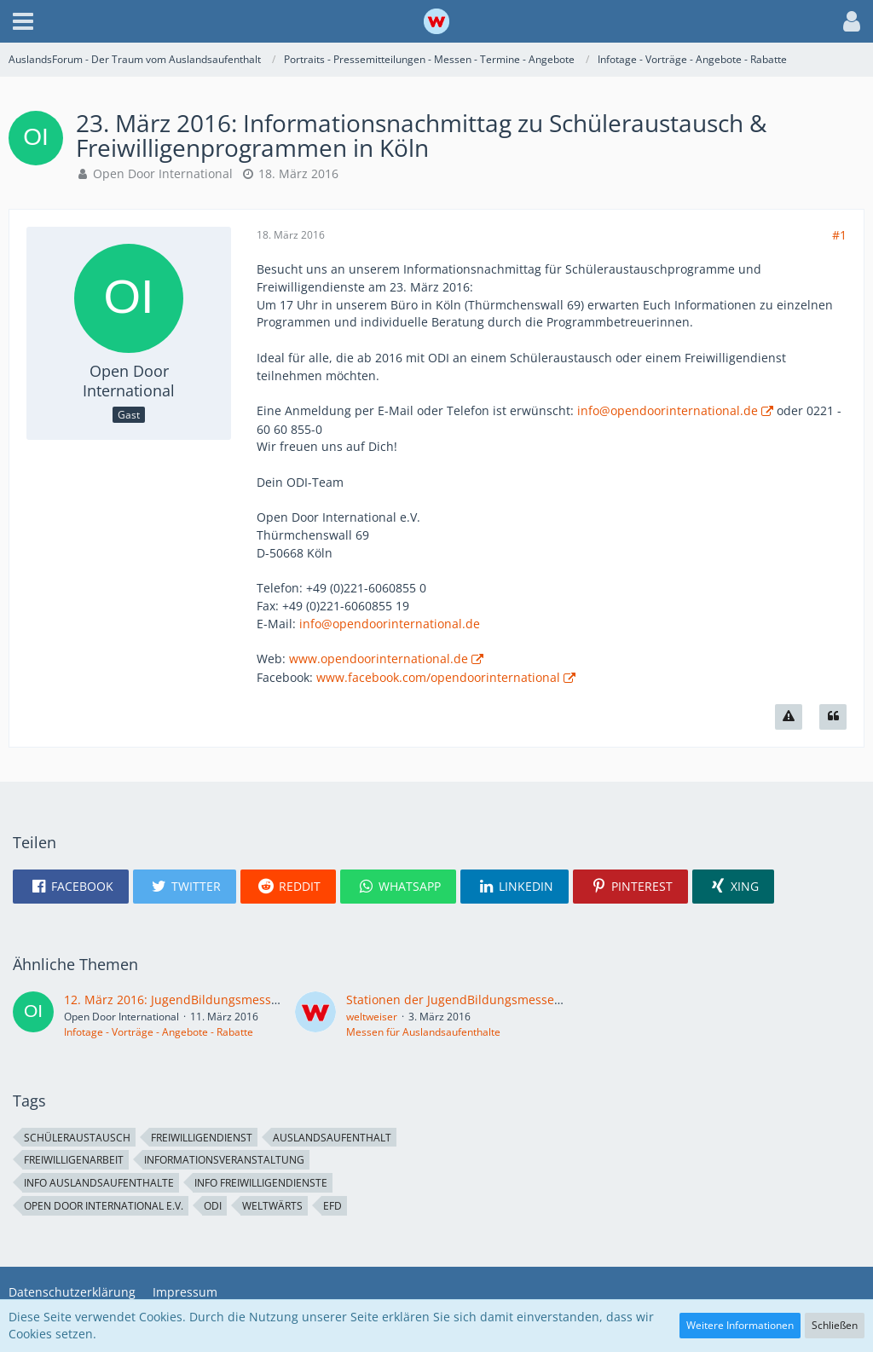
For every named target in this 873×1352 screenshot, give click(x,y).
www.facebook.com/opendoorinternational (438, 677)
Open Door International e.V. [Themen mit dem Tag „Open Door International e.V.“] (103, 1206)
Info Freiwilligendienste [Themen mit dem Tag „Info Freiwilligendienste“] (260, 1183)
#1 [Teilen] (839, 235)
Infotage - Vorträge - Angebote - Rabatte (158, 1032)
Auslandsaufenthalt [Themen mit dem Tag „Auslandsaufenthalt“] (332, 1137)
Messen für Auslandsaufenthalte (423, 1032)
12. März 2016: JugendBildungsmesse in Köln (192, 999)
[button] (23, 21)
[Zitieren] (833, 717)
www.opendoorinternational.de (378, 658)
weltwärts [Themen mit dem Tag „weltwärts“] (272, 1206)
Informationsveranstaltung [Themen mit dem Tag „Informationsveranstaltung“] (224, 1160)
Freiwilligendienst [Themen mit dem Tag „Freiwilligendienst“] (201, 1137)
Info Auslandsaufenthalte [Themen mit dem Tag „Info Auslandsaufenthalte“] (99, 1183)
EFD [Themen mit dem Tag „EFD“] (332, 1206)
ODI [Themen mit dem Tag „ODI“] (213, 1206)
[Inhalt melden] (788, 717)
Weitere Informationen (740, 1325)
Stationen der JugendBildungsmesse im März (475, 999)
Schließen (835, 1325)
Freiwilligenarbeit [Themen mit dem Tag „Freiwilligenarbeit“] (74, 1160)
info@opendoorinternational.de (667, 410)
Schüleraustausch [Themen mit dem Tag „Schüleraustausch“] (77, 1137)
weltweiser (371, 1016)
